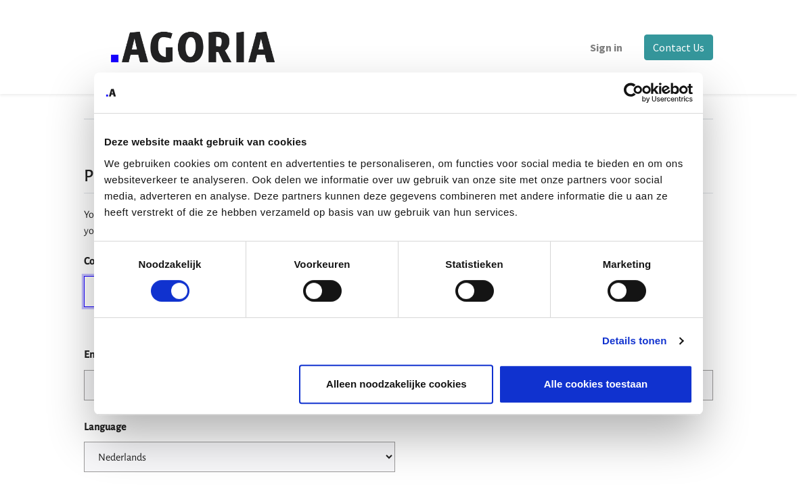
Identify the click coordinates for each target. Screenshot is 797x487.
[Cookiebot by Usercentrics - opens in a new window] (633, 93)
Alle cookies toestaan (595, 384)
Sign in (606, 47)
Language (105, 426)
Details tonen (634, 340)
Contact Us (678, 47)
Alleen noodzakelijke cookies (396, 384)
